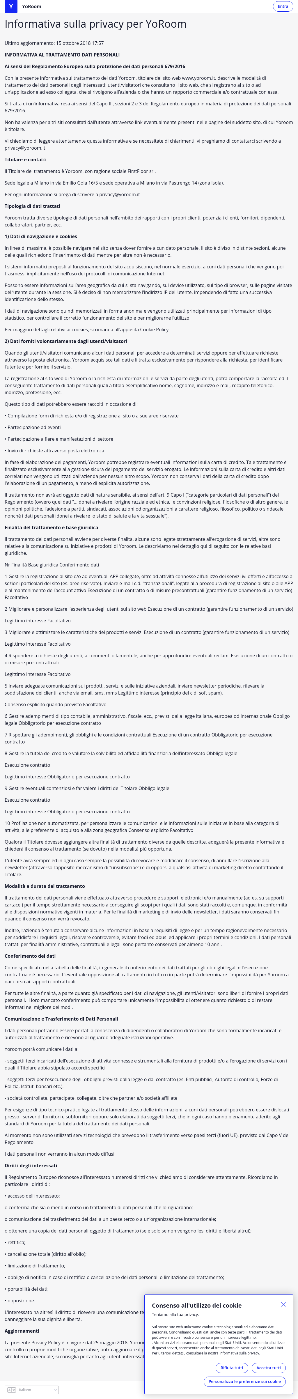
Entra (283, 6)
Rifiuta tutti (232, 1367)
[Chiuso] (283, 1304)
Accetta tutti (269, 1367)
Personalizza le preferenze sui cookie (245, 1381)
